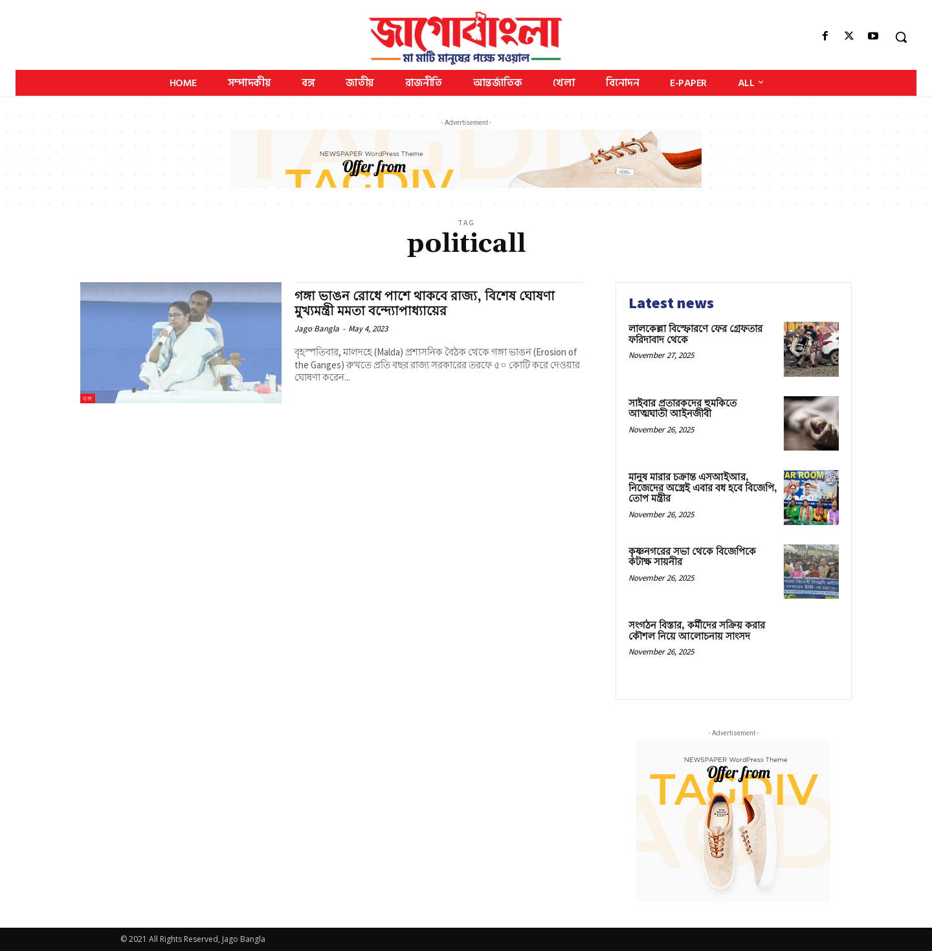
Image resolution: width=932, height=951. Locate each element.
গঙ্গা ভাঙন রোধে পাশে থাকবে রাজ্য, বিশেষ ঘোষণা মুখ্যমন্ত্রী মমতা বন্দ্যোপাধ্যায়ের (430, 304)
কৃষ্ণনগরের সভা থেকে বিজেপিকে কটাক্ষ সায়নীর (692, 557)
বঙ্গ (88, 398)
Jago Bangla (316, 328)
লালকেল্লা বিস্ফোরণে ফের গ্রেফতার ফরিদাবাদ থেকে (695, 334)
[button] (900, 36)
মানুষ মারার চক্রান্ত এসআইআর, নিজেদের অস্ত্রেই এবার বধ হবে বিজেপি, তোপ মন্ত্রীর (702, 488)
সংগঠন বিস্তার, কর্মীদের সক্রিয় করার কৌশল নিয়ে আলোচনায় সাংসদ (696, 631)
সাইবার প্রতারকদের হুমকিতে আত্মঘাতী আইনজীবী (682, 409)
